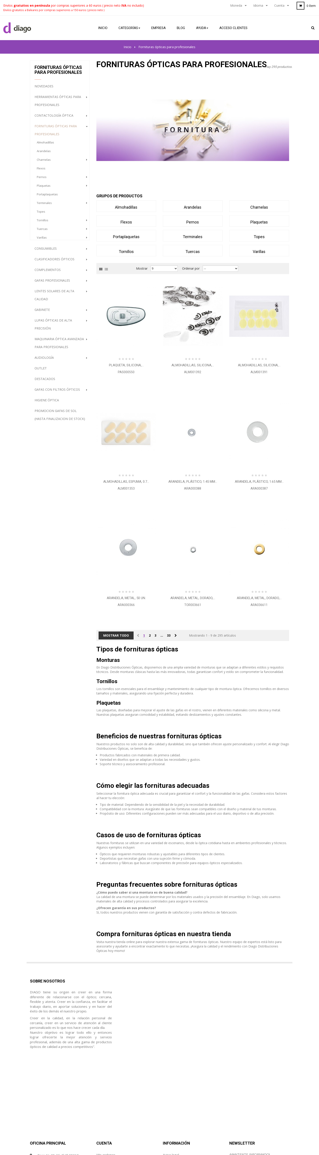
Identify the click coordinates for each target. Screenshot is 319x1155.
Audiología (44, 361)
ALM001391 (259, 372)
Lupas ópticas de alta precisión (53, 327)
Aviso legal (171, 1079)
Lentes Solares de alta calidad (54, 298)
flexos (41, 171)
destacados (45, 382)
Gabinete (42, 313)
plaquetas (44, 189)
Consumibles (46, 251)
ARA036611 (259, 605)
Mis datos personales (112, 1104)
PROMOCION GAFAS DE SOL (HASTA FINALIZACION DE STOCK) (60, 418)
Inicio (127, 47)
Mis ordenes (105, 1079)
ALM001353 (126, 488)
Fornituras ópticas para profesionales (56, 133)
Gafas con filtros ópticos (57, 392)
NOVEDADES (44, 89)
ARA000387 (259, 488)
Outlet (41, 371)
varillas (42, 241)
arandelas (44, 154)
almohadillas (45, 145)
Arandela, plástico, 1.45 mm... (192, 482)
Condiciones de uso (177, 1088)
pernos (42, 180)
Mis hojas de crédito (111, 1088)
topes (41, 215)
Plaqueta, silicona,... (126, 365)
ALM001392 (192, 372)
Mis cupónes (105, 1113)
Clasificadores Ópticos (54, 262)
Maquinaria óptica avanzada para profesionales (59, 346)
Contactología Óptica (54, 118)
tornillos (42, 223)
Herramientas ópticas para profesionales (58, 104)
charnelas (44, 163)
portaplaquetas (47, 197)
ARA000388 (192, 488)
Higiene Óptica (47, 403)
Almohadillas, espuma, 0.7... (126, 482)
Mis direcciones (108, 1096)
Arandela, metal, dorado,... (192, 598)
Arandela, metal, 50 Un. (126, 598)
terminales (44, 206)
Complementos (48, 273)
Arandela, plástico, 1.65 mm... (259, 482)
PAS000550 (126, 372)
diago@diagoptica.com (54, 1104)
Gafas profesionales (52, 283)
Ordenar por (191, 268)
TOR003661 (192, 605)
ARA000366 (126, 605)
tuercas (42, 232)
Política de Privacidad (179, 1096)
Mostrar (142, 268)
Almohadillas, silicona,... (192, 365)
